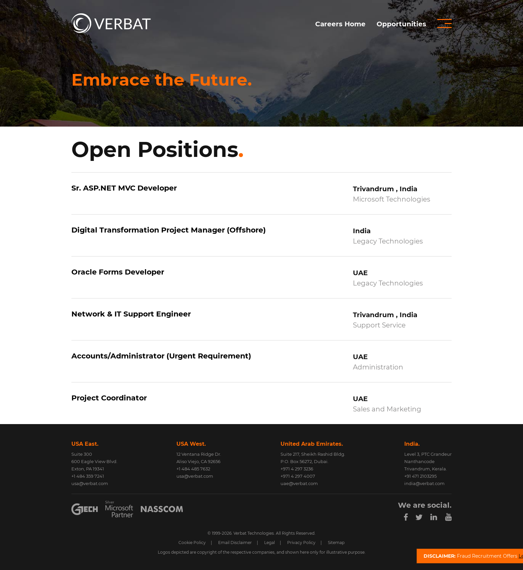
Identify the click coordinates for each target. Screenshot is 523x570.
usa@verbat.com (89, 483)
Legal (269, 542)
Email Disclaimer (235, 542)
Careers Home (340, 24)
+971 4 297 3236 (297, 468)
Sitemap (336, 542)
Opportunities (401, 24)
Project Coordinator (109, 397)
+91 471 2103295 (420, 476)
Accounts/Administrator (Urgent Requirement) (161, 355)
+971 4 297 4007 (298, 476)
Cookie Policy (192, 542)
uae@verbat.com (299, 483)
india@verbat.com (424, 483)
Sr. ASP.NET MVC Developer (124, 188)
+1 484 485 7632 (193, 468)
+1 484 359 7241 (87, 476)
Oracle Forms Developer (117, 272)
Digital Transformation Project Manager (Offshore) (168, 230)
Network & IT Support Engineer (131, 313)
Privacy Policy (301, 542)
